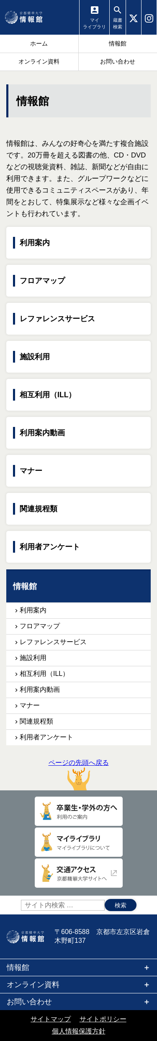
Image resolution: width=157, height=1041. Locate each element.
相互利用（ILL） (48, 395)
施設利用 (35, 357)
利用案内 (35, 243)
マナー (31, 471)
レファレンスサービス (57, 319)
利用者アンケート (50, 547)
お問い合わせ (29, 1002)
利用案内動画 (42, 433)
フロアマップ (42, 281)
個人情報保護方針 (79, 1031)
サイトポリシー (103, 1019)
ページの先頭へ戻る (79, 774)
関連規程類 (38, 509)
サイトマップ (51, 1019)
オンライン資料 (33, 984)
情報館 (18, 967)
